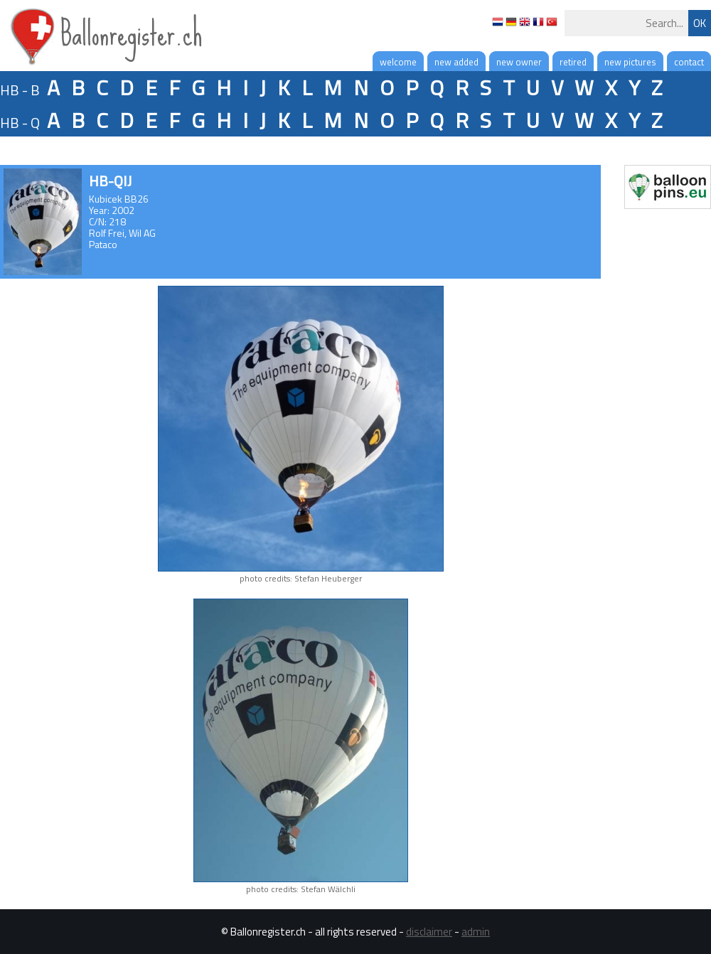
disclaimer (429, 931)
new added (456, 62)
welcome (398, 62)
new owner (519, 62)
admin (475, 931)
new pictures (630, 62)
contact (689, 62)
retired (573, 62)
